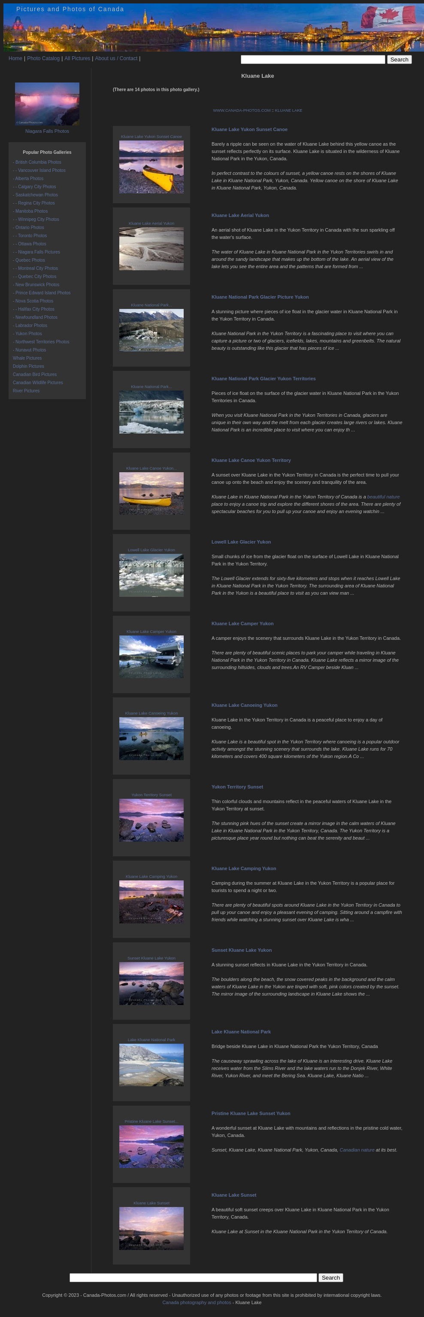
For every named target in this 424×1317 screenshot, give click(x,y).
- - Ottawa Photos (29, 243)
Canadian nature (356, 1149)
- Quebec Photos (29, 260)
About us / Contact (116, 58)
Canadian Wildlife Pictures (38, 382)
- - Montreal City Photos (35, 268)
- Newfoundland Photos (35, 317)
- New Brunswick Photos (36, 284)
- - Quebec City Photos (34, 276)
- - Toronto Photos (30, 235)
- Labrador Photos (30, 325)
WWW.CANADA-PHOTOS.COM (241, 110)
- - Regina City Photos (34, 203)
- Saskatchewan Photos (35, 195)
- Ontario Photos (28, 227)
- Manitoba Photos (30, 211)
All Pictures (77, 58)
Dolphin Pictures (28, 366)
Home (15, 58)
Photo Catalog (43, 58)
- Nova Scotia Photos (33, 301)
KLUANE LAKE (289, 110)
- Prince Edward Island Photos (42, 292)
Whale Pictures (27, 358)
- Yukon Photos (27, 333)
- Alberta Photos (28, 178)
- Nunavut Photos (29, 350)
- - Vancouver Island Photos (39, 170)
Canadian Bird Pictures (35, 374)
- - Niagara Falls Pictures (36, 252)
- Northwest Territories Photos (41, 341)
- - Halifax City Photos (34, 309)
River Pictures (26, 390)
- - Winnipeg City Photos (36, 219)
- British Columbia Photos (37, 162)
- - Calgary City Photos (34, 186)
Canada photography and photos (196, 1302)
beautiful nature (383, 496)
